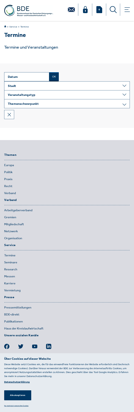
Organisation (13, 238)
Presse (9, 297)
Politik (8, 172)
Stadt (12, 86)
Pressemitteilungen (17, 307)
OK (54, 76)
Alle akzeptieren (17, 395)
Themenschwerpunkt (23, 104)
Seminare (10, 262)
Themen (10, 155)
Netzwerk (11, 231)
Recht (8, 186)
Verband (10, 193)
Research (10, 269)
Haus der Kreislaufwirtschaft (23, 328)
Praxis (8, 179)
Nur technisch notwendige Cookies (16, 406)
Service (13, 27)
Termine (24, 27)
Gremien (10, 217)
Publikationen (13, 321)
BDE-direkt (11, 314)
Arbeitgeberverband (18, 210)
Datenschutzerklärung (17, 382)
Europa (9, 165)
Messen (9, 276)
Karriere (10, 283)
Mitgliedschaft (14, 224)
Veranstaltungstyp (21, 95)
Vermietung (12, 290)
